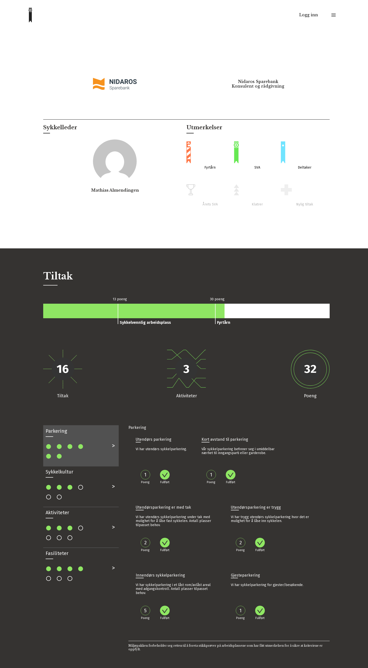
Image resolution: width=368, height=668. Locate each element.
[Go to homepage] (30, 15)
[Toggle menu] (333, 15)
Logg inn (308, 15)
